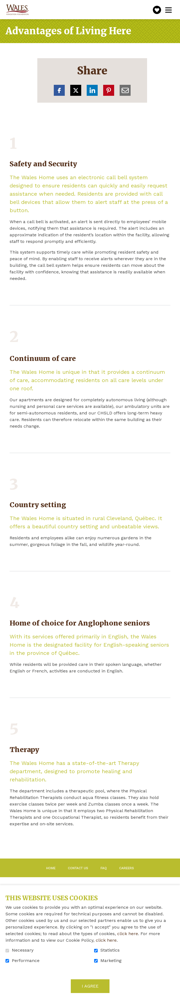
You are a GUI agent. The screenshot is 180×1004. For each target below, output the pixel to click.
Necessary (22, 950)
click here (127, 933)
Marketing (111, 960)
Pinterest (108, 90)
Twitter (75, 90)
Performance (26, 960)
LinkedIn (92, 90)
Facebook (59, 90)
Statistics (110, 950)
